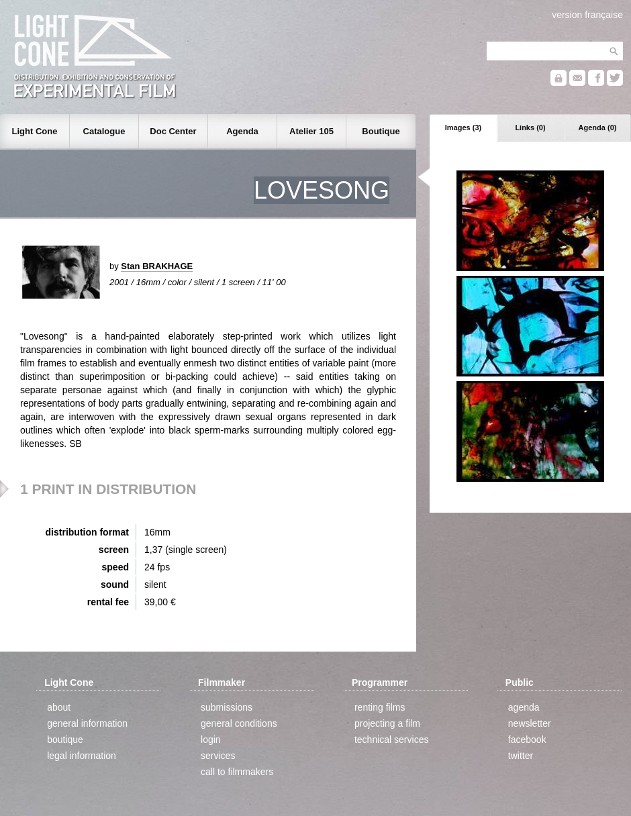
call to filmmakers (237, 771)
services (218, 755)
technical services (391, 739)
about (58, 707)
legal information (81, 755)
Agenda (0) (598, 127)
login (211, 739)
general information (87, 723)
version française (587, 14)
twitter (520, 755)
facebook (527, 739)
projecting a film (387, 723)
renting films (379, 707)
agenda (524, 707)
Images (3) (463, 127)
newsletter (529, 723)
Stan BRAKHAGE (157, 266)
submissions (226, 707)
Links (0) (530, 127)
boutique (65, 739)
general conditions (239, 723)
